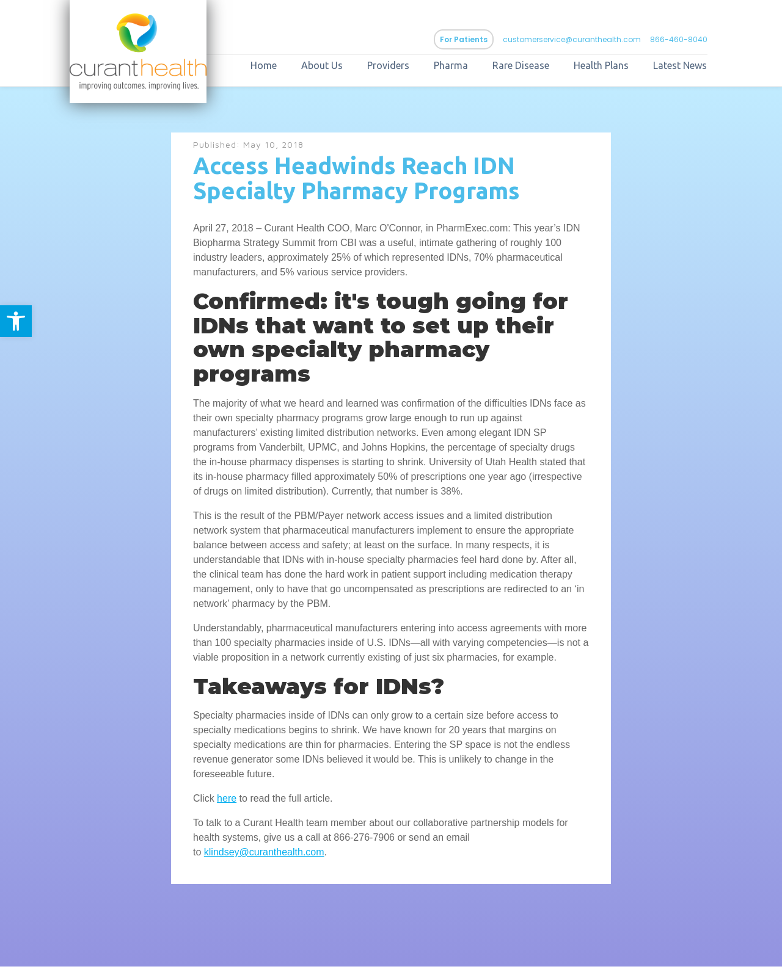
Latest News (699, 68)
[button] (16, 321)
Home (283, 68)
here (226, 804)
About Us (341, 68)
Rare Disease (540, 68)
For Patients (483, 42)
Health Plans (620, 68)
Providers (408, 68)
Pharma (470, 68)
